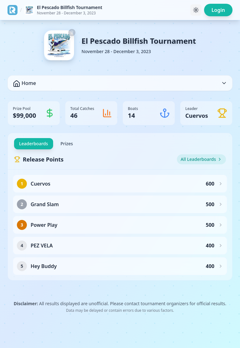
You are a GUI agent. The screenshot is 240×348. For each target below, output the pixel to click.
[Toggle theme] (196, 10)
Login (218, 10)
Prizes (67, 144)
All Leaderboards (201, 159)
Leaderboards (33, 144)
